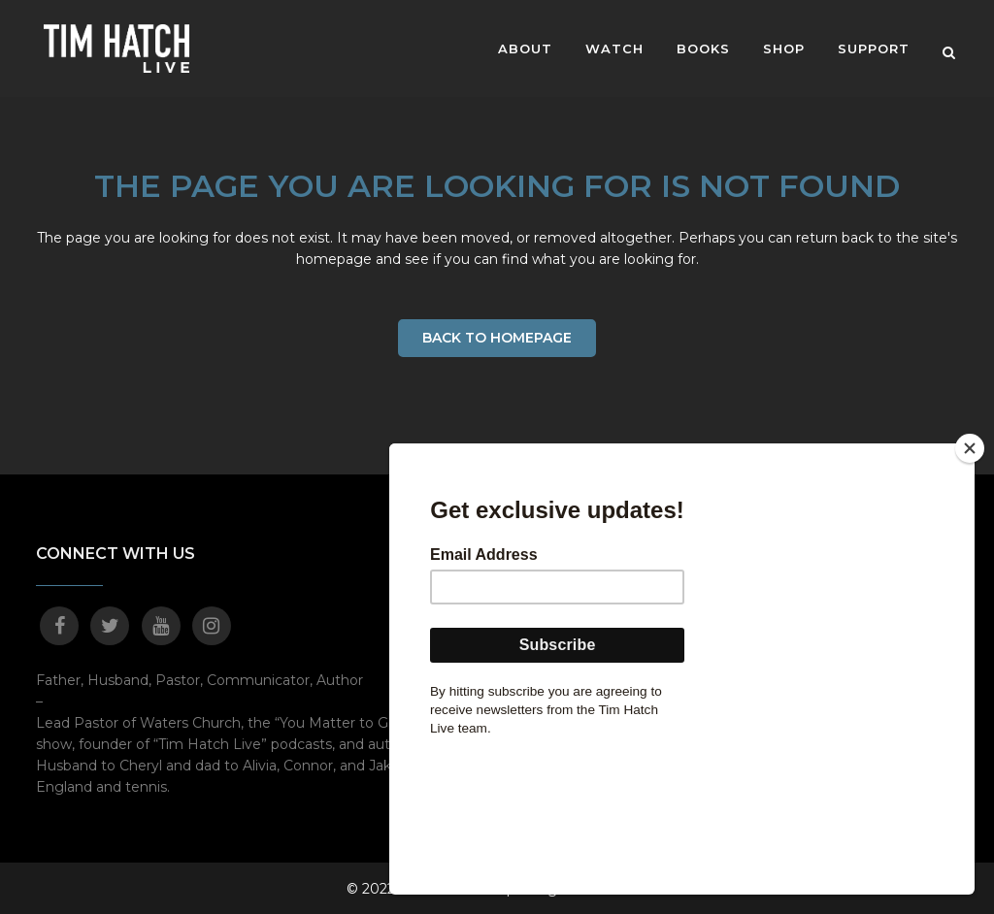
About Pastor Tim (595, 554)
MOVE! (795, 554)
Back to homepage (497, 337)
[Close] (969, 584)
